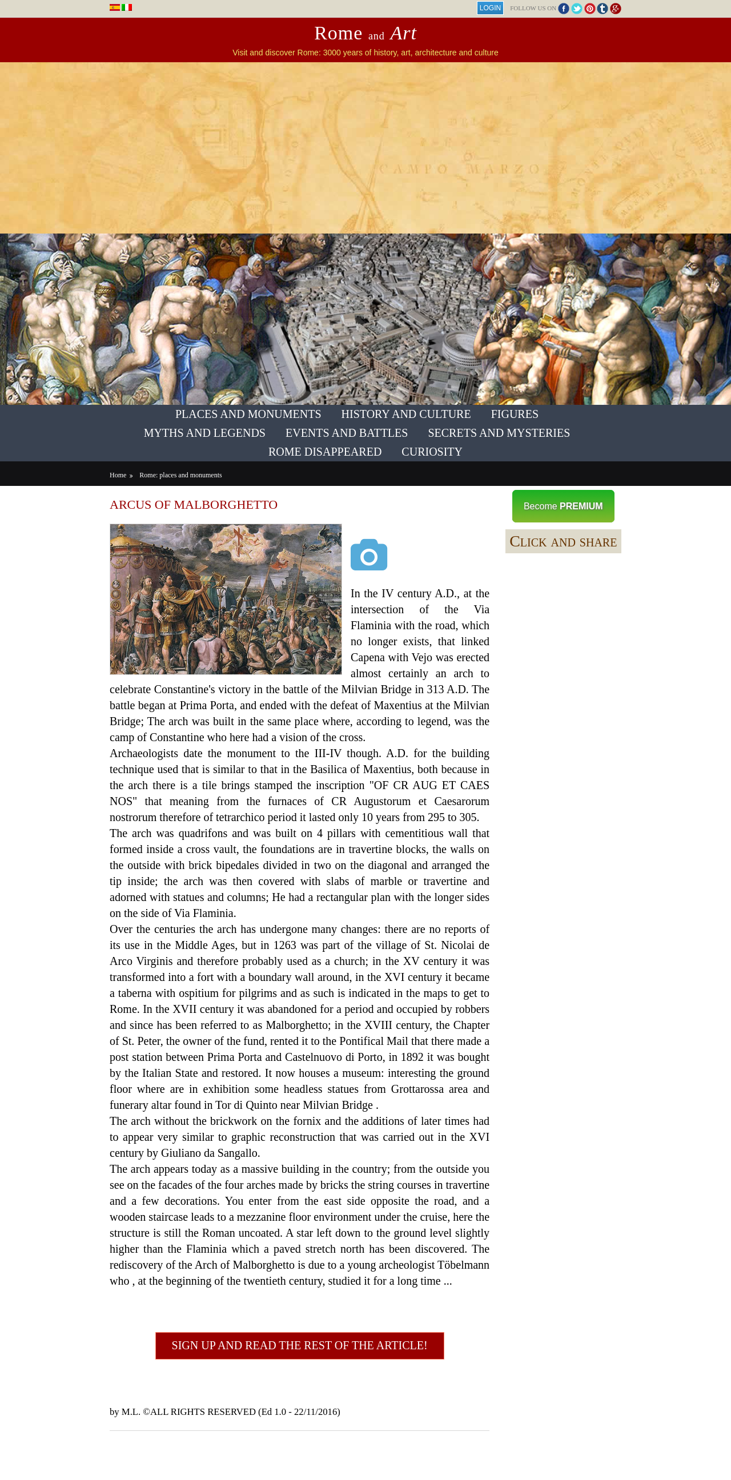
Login (490, 8)
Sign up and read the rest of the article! (300, 1345)
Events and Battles (347, 433)
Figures (515, 414)
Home (118, 475)
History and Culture (406, 414)
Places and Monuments (248, 414)
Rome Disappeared (324, 451)
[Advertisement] (365, 148)
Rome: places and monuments (180, 475)
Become (563, 506)
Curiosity (432, 451)
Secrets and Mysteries (499, 433)
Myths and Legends (205, 433)
